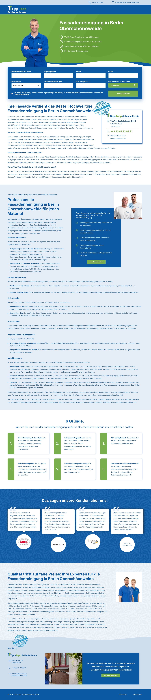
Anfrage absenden (123, 93)
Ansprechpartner (50, 71)
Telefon (78, 71)
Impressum (123, 694)
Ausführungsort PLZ (83, 81)
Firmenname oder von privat (21, 71)
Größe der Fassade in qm (53, 81)
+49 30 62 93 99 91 (98, 2)
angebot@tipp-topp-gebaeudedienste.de (127, 2)
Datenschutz (137, 694)
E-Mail (110, 71)
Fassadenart (16, 81)
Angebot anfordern (96, 262)
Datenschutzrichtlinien (21, 94)
